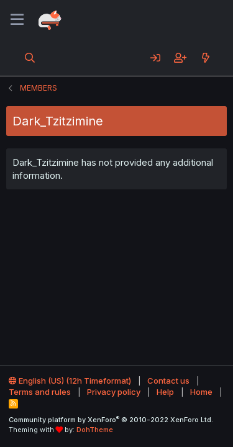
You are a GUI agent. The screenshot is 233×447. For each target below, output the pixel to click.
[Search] (30, 58)
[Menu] (17, 20)
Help (165, 392)
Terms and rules (40, 392)
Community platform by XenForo (111, 419)
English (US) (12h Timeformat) (70, 381)
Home (201, 392)
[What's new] (205, 58)
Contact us (168, 381)
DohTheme (94, 429)
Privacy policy (113, 392)
